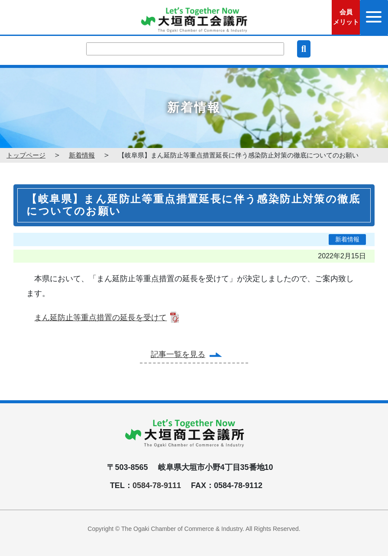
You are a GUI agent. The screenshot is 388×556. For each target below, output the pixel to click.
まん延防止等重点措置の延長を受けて (100, 317)
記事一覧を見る (178, 354)
